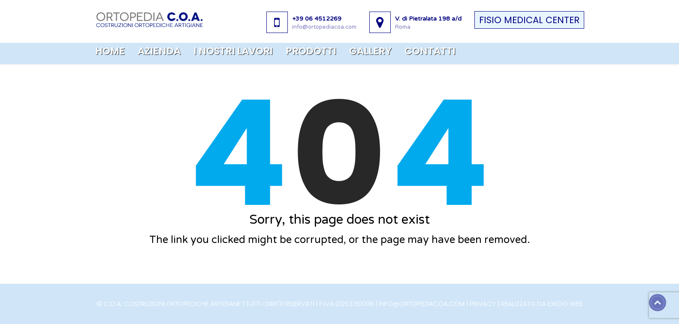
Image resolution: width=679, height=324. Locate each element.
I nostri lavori (233, 51)
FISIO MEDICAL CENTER (529, 20)
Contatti (430, 51)
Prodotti (311, 51)
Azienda (159, 51)
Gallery (370, 51)
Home (110, 51)
